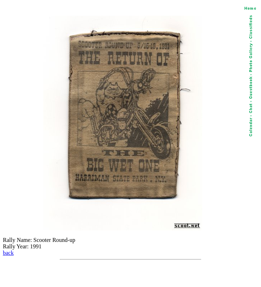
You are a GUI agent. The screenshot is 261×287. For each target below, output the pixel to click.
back (8, 253)
